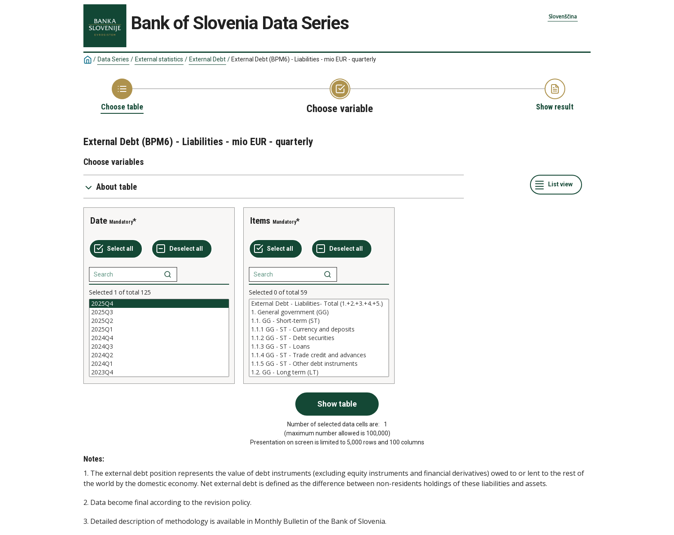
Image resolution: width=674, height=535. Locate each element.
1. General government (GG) (319, 312)
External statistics (159, 59)
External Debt (207, 59)
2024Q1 (159, 363)
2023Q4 (159, 372)
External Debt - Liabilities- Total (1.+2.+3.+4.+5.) (319, 303)
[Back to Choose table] (122, 95)
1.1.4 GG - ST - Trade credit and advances (319, 355)
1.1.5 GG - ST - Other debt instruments (319, 363)
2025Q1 (159, 329)
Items (260, 221)
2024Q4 (159, 338)
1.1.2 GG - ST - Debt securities (319, 338)
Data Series (113, 59)
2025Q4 (159, 303)
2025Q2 (159, 320)
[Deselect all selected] (181, 249)
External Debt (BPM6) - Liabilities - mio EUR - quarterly (303, 59)
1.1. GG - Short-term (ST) (319, 320)
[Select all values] (116, 249)
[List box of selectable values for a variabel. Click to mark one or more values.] (159, 338)
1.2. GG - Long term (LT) (319, 372)
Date (98, 221)
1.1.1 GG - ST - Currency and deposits (319, 329)
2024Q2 (159, 355)
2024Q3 (159, 346)
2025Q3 (159, 312)
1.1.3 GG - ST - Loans (319, 346)
